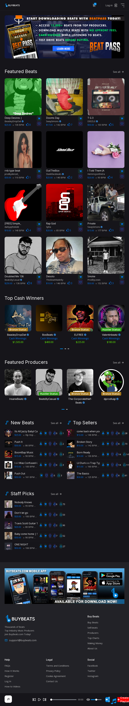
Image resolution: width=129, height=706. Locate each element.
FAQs (7, 664)
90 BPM (28, 455)
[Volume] (96, 699)
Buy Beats (92, 621)
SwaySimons (53, 121)
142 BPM (59, 124)
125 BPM (91, 476)
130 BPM (18, 124)
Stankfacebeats (55, 173)
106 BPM (29, 547)
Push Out (20, 473)
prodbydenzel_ (12, 173)
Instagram (92, 675)
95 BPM (28, 505)
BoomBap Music (24, 451)
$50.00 (18, 547)
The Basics (83, 473)
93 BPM (101, 177)
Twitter (91, 670)
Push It (19, 441)
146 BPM (59, 283)
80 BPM (28, 526)
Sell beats (92, 626)
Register (9, 675)
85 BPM (59, 230)
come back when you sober (92, 430)
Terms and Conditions (57, 664)
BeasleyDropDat (14, 121)
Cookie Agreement (56, 675)
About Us (92, 647)
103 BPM (101, 124)
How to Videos (12, 685)
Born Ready (83, 451)
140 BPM (59, 177)
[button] (61, 348)
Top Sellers (85, 422)
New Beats (22, 422)
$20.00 (18, 515)
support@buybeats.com (20, 639)
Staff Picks (22, 493)
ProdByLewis (93, 279)
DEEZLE (92, 121)
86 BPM (28, 444)
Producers (92, 632)
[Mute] (88, 699)
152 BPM (101, 283)
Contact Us (52, 680)
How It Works (12, 670)
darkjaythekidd (12, 226)
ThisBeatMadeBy (54, 279)
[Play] (39, 699)
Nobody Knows (23, 501)
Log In (8, 680)
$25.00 (18, 434)
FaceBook (92, 664)
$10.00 (18, 466)
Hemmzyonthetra (96, 173)
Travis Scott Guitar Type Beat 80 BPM (36, 522)
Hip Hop (28, 434)
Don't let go (21, 512)
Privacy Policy (53, 670)
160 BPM (91, 466)
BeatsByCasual (13, 279)
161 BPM (29, 476)
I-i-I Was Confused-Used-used (32, 462)
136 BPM (19, 283)
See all (118, 71)
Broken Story (84, 441)
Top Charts (93, 637)
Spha (48, 226)
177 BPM (101, 230)
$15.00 (18, 455)
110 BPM (18, 177)
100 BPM (29, 466)
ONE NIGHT (21, 544)
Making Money (95, 642)
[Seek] (63, 699)
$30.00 (18, 444)
